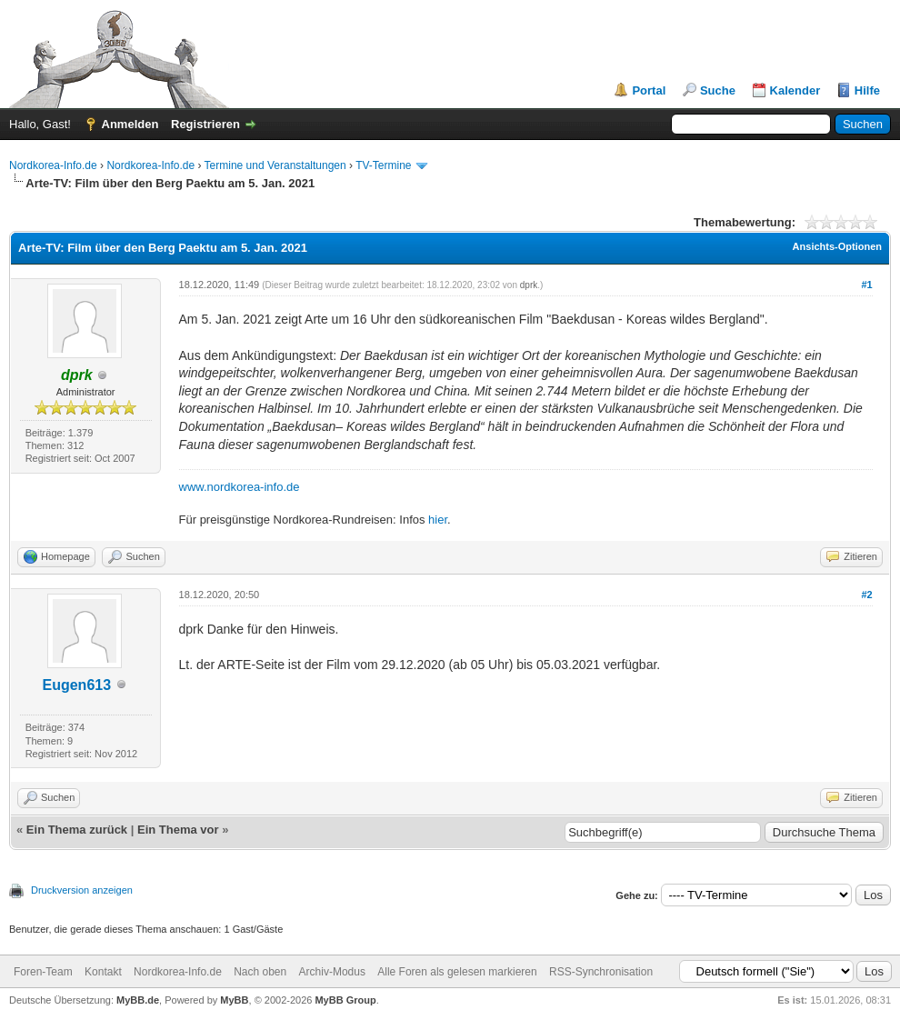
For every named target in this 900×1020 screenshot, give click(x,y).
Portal (648, 90)
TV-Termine (383, 165)
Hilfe (867, 90)
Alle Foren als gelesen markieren (456, 971)
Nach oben (260, 971)
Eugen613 (76, 685)
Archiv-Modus (332, 971)
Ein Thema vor (178, 829)
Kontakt (103, 971)
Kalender (795, 90)
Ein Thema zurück (76, 829)
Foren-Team (43, 971)
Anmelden (130, 124)
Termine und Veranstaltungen (275, 165)
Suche (717, 90)
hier (437, 519)
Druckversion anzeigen (82, 890)
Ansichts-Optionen (837, 246)
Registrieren (205, 124)
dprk (528, 285)
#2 (866, 594)
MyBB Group (345, 1000)
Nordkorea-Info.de (53, 165)
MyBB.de (137, 1000)
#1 (866, 284)
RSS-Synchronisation (601, 971)
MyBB (234, 1000)
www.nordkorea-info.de (239, 487)
